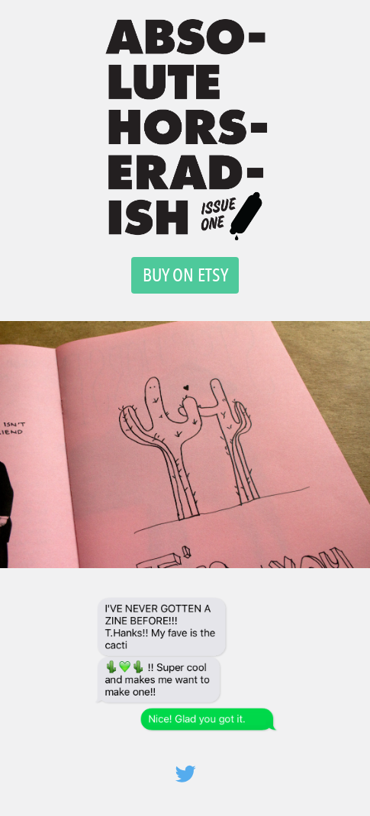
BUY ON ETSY (185, 275)
